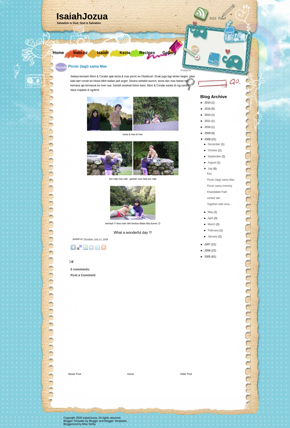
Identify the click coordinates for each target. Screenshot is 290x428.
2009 (208, 133)
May (211, 212)
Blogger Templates (115, 421)
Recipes (147, 52)
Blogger (93, 421)
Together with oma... (219, 204)
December (214, 144)
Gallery (169, 52)
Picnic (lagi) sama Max (87, 66)
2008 (208, 139)
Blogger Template (74, 421)
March (212, 224)
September (215, 156)
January (213, 236)
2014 (208, 114)
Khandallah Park (217, 192)
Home (58, 52)
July (210, 168)
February (213, 230)
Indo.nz (80, 52)
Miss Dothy (89, 424)
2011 (208, 121)
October (213, 150)
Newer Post (74, 374)
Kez (209, 173)
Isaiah (103, 52)
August (212, 162)
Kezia (125, 52)
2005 (208, 256)
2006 (208, 250)
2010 (208, 127)
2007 (208, 244)
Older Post (186, 374)
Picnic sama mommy (219, 185)
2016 (208, 108)
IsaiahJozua (82, 16)
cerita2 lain (213, 198)
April (211, 218)
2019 (208, 102)
